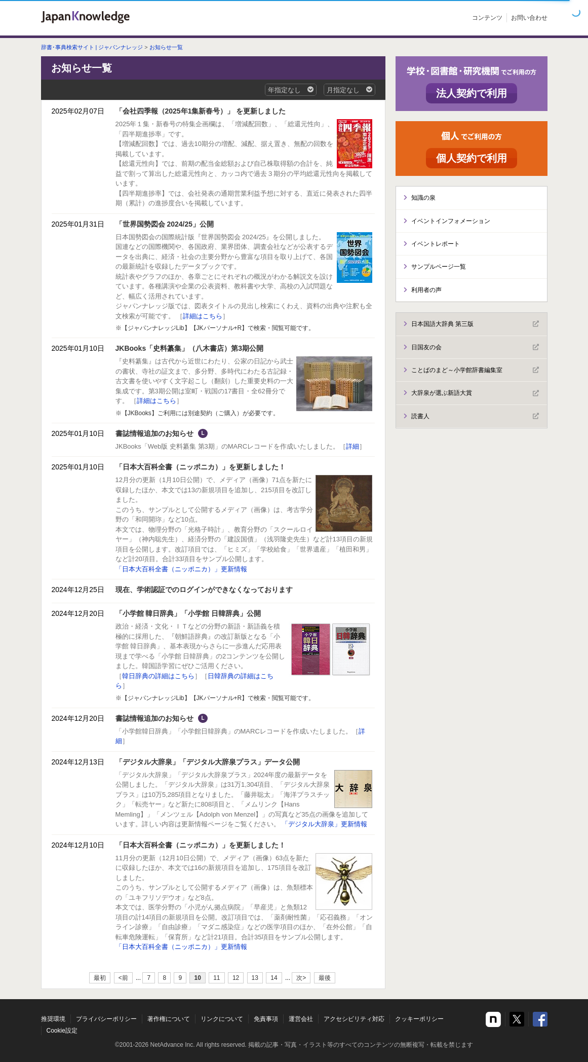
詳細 (352, 446)
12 (235, 977)
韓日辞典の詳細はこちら (158, 676)
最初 (100, 977)
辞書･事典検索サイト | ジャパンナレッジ (92, 47)
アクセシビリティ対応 (354, 1018)
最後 (325, 977)
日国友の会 (475, 347)
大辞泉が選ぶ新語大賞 (475, 393)
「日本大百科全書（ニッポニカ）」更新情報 (181, 569)
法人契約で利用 (471, 93)
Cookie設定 (62, 1030)
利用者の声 (426, 290)
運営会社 (301, 1018)
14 (273, 977)
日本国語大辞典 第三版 (475, 324)
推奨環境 (53, 1018)
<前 (123, 977)
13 (255, 977)
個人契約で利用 (471, 158)
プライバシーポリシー (106, 1018)
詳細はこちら (202, 316)
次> (301, 977)
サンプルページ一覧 (438, 266)
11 (216, 977)
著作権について (168, 1018)
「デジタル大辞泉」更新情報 (324, 824)
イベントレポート (435, 243)
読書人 (475, 416)
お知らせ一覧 (166, 47)
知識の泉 (423, 197)
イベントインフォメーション (450, 221)
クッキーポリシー (419, 1018)
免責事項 (266, 1018)
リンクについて (222, 1018)
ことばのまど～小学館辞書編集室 (475, 370)
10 (197, 977)
